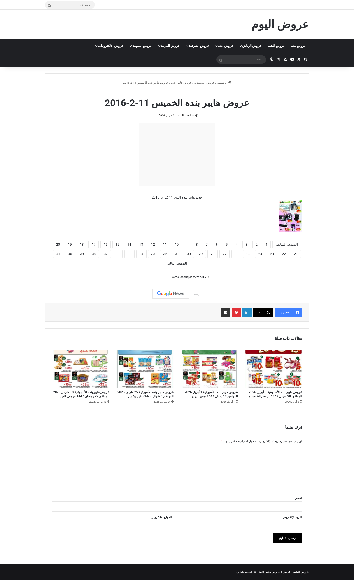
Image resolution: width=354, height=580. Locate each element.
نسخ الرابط (154, 277)
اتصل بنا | (259, 571)
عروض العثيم (276, 46)
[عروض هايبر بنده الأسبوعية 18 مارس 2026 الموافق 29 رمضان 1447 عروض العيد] (80, 369)
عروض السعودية (204, 82)
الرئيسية (224, 82)
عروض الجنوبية (142, 46)
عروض (286, 571)
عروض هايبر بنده (181, 82)
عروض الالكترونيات (110, 46)
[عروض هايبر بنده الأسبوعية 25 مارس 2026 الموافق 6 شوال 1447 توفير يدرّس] (145, 369)
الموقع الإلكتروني (161, 517)
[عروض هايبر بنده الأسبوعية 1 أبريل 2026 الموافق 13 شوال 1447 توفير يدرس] (209, 369)
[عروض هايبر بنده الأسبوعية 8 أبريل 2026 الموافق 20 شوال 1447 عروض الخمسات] (273, 369)
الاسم (298, 498)
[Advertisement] (177, 154)
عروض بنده (298, 46)
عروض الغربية (170, 46)
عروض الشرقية (199, 46)
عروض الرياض (251, 46)
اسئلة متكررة (244, 571)
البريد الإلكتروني (292, 517)
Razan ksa (188, 115)
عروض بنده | (273, 571)
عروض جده (225, 46)
